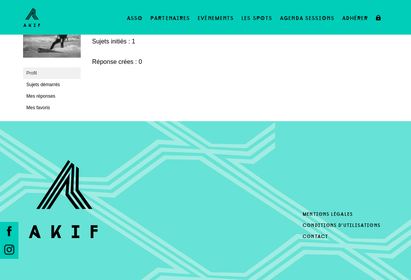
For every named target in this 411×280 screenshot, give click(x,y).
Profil (32, 73)
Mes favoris (38, 107)
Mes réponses (41, 96)
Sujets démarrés (43, 84)
